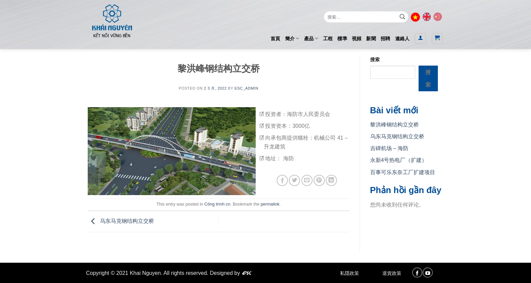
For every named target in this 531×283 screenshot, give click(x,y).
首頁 (275, 38)
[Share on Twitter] (294, 180)
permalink (270, 204)
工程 (328, 38)
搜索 (375, 59)
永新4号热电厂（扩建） (398, 160)
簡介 (292, 38)
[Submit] (402, 17)
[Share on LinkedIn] (331, 180)
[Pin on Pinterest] (319, 180)
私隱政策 (349, 273)
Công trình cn (217, 204)
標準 (342, 38)
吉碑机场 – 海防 (389, 148)
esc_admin (246, 88)
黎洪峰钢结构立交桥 (394, 124)
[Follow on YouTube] (428, 272)
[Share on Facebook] (282, 180)
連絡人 (402, 38)
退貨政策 (391, 273)
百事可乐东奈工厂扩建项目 (402, 172)
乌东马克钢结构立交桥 (121, 221)
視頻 (357, 38)
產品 (311, 38)
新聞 (371, 38)
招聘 (385, 38)
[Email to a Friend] (307, 180)
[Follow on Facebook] (417, 272)
